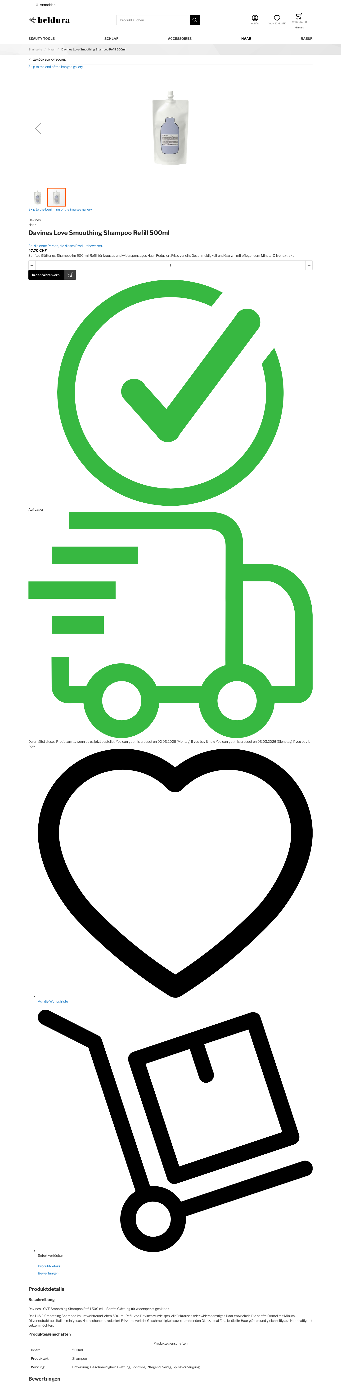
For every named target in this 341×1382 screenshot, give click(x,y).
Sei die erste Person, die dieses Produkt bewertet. (65, 246)
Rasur (307, 38)
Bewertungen (48, 1273)
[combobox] (158, 20)
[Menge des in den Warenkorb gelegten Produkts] (170, 265)
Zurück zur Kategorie (49, 59)
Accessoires (180, 38)
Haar (246, 38)
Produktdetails (49, 1266)
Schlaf (111, 38)
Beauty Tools (41, 38)
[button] (37, 128)
